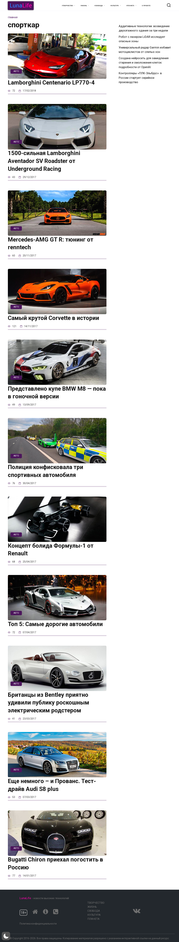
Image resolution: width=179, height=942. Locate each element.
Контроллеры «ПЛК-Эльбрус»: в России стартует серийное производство (140, 77)
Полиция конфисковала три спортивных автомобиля (47, 471)
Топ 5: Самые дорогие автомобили (56, 624)
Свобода (93, 910)
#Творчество (67, 5)
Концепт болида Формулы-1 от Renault (52, 550)
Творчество (95, 902)
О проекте (146, 5)
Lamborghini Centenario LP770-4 (52, 82)
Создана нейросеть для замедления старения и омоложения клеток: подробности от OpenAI (144, 62)
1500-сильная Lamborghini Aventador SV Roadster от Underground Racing (45, 161)
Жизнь (92, 906)
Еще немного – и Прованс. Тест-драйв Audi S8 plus (53, 785)
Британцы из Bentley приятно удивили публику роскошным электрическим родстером (50, 703)
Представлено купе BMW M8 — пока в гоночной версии (51, 393)
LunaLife (25, 898)
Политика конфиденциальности (38, 923)
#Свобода (98, 5)
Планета (93, 918)
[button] (6, 936)
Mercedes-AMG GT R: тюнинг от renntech (52, 243)
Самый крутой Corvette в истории (55, 318)
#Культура (114, 5)
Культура (94, 914)
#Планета (130, 5)
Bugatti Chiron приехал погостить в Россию (57, 864)
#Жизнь (84, 5)
